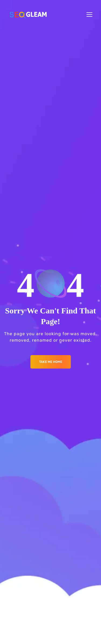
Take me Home (50, 362)
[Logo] (28, 14)
